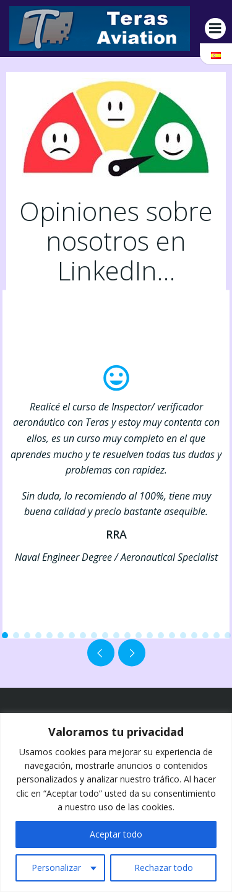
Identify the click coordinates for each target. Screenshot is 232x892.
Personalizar (56, 867)
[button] (5, 635)
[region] (116, 802)
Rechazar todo (163, 867)
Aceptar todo (116, 834)
